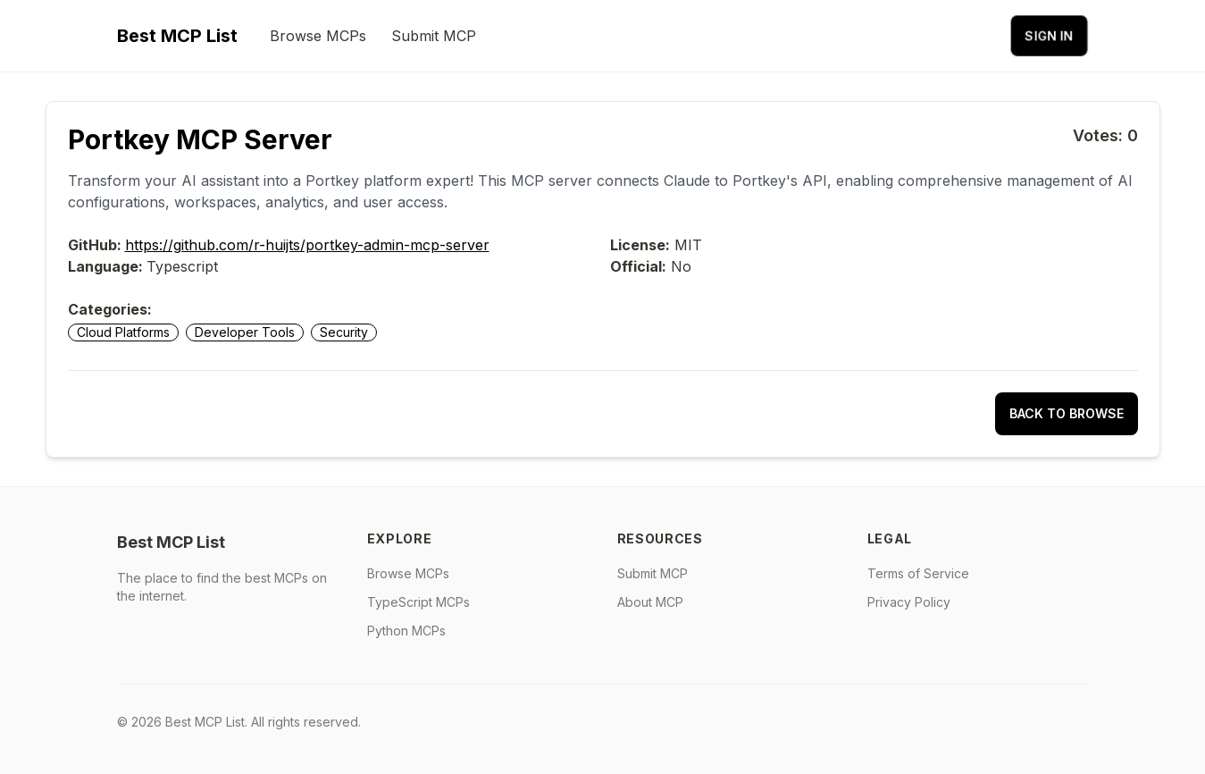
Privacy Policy (908, 602)
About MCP (650, 602)
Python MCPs (406, 630)
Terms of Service (918, 573)
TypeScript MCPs (418, 602)
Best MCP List (177, 35)
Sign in (1049, 35)
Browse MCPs (318, 36)
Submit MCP (433, 36)
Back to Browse (1066, 413)
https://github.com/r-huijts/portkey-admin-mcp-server (307, 245)
